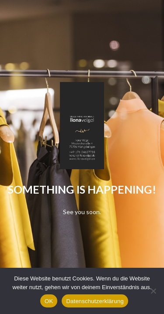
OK (49, 301)
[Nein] (153, 291)
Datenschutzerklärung (94, 301)
